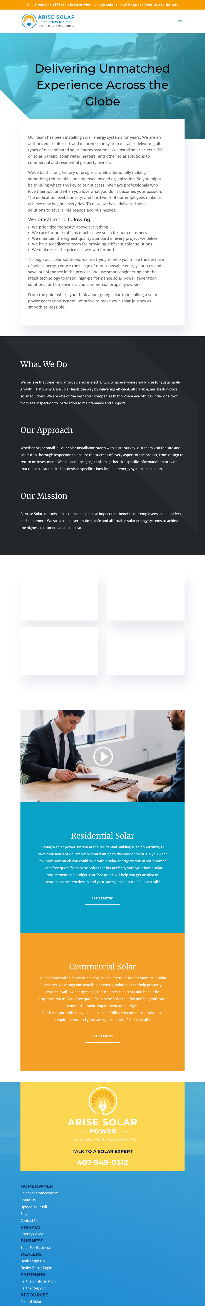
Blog (24, 1213)
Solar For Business (35, 1247)
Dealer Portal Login (36, 1267)
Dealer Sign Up (32, 1261)
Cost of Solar (31, 1301)
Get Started (102, 898)
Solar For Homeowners (39, 1193)
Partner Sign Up (33, 1288)
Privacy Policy (31, 1234)
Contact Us (29, 1220)
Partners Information (38, 1281)
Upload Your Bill (33, 1206)
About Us (28, 1200)
